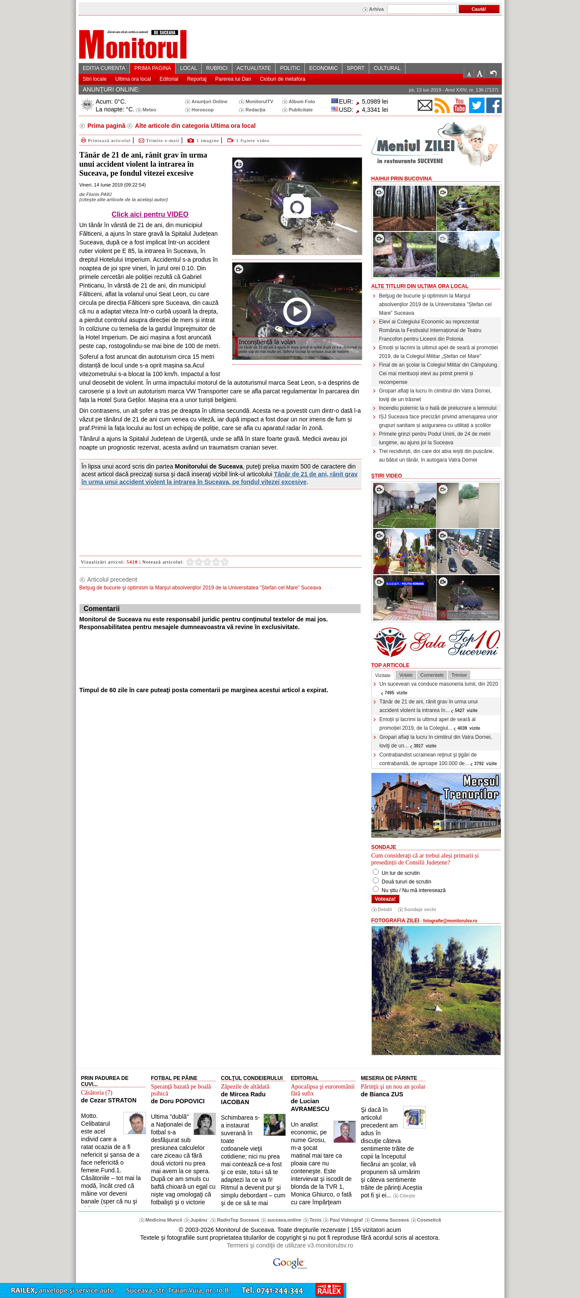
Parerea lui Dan (233, 79)
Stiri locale (95, 79)
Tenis (316, 1219)
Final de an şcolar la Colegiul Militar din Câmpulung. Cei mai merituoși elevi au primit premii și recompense (439, 373)
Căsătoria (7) (97, 1092)
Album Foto (301, 101)
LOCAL (188, 68)
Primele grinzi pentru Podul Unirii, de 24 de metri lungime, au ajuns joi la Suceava (435, 438)
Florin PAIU (98, 194)
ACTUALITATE (254, 68)
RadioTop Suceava (238, 1219)
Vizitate (383, 675)
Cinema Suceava (390, 1219)
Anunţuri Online (209, 101)
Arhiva (376, 9)
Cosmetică (429, 1219)
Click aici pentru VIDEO (150, 214)
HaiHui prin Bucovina (401, 179)
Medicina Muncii (164, 1219)
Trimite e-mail (158, 140)
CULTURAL (387, 68)
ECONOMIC (323, 68)
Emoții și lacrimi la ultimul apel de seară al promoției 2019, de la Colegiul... (430, 723)
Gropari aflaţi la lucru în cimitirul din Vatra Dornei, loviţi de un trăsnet (435, 395)
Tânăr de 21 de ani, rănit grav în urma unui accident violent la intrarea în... (429, 706)
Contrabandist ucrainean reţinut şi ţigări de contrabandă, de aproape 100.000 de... (438, 759)
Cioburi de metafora (282, 79)
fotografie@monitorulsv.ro (450, 920)
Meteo (149, 109)
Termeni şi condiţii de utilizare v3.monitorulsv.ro (290, 1245)
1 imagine (208, 140)
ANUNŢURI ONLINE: (111, 89)
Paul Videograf (346, 1219)
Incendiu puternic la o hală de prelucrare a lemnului (438, 408)
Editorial (169, 79)
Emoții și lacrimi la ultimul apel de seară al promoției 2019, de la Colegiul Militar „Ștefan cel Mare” (438, 352)
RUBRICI (216, 68)
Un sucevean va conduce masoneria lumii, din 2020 (439, 688)
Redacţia (255, 109)
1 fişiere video (252, 140)
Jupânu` (199, 1219)
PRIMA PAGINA (152, 68)
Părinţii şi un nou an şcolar (393, 1086)
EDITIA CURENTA (104, 68)
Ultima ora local (133, 79)
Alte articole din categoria (194, 125)
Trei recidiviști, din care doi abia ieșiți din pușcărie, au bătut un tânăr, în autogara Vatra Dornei (436, 455)
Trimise (459, 674)
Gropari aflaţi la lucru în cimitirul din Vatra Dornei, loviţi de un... (436, 741)
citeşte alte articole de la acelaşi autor (123, 199)
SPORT (355, 68)
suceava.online (284, 1219)
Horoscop (202, 109)
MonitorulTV (259, 101)
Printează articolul (105, 140)
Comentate (432, 674)
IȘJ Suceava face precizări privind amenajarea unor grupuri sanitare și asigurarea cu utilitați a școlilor (438, 421)
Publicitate (300, 109)
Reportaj (196, 79)
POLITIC (290, 68)
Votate (405, 674)
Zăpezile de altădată (245, 1086)
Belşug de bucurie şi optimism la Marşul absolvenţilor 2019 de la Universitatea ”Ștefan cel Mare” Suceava (435, 304)
